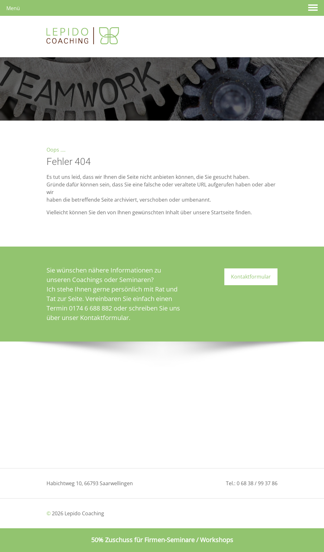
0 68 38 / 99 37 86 (257, 483)
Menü (13, 8)
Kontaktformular (251, 276)
